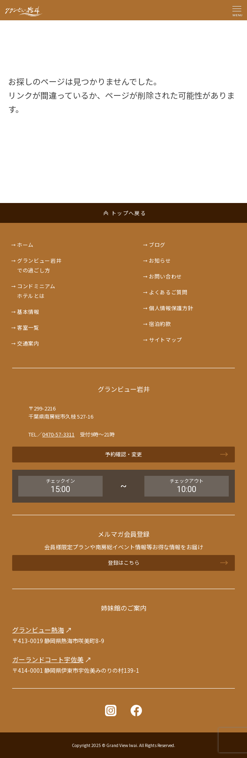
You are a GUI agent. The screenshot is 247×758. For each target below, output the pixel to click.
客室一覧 (28, 327)
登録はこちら (124, 562)
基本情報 (28, 311)
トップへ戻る (128, 213)
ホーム (25, 244)
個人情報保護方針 (171, 308)
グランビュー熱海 (38, 630)
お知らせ (160, 260)
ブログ (157, 244)
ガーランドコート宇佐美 (48, 659)
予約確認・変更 (123, 454)
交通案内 (28, 343)
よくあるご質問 (168, 292)
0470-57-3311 (58, 434)
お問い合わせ (165, 276)
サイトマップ (165, 339)
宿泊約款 (160, 324)
